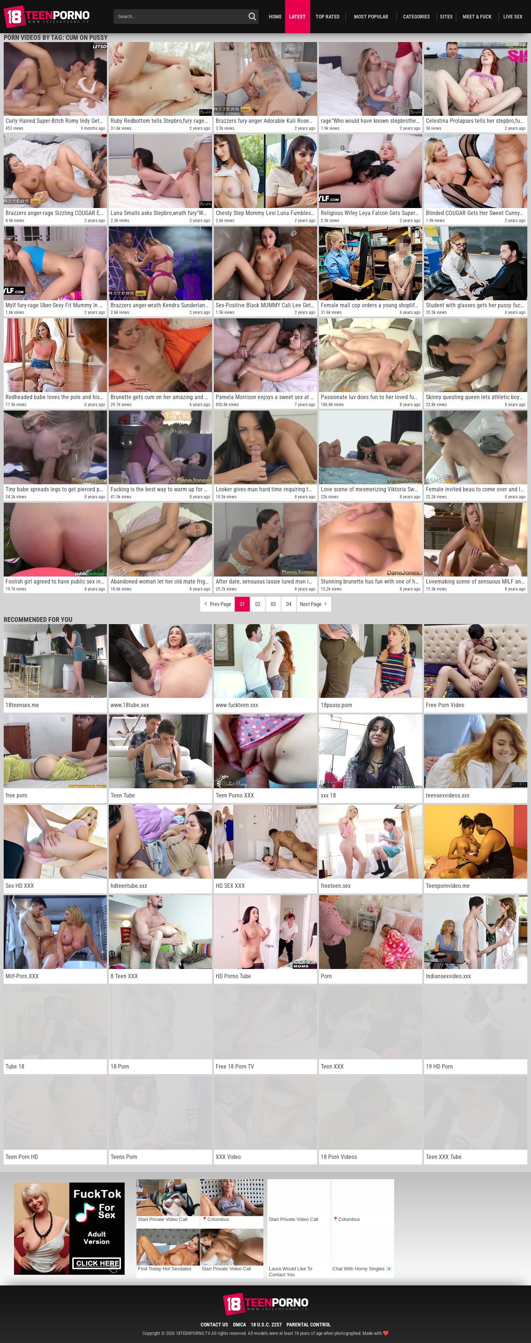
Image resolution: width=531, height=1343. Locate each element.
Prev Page (217, 602)
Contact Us (214, 1324)
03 (273, 604)
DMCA (239, 1324)
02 (257, 604)
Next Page (314, 602)
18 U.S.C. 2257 (266, 1324)
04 (288, 604)
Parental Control (309, 1324)
